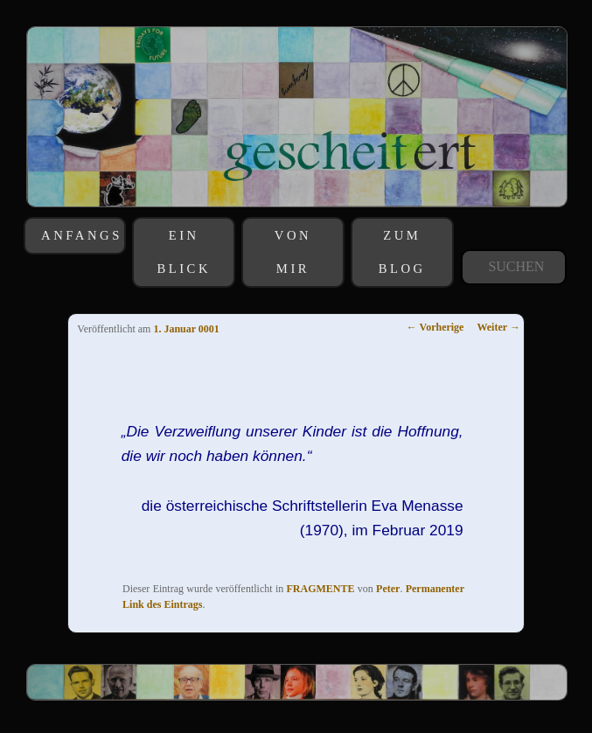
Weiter (498, 327)
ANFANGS (81, 235)
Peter (388, 589)
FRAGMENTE (321, 589)
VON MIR (293, 252)
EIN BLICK (184, 252)
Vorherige (435, 327)
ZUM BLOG (402, 252)
